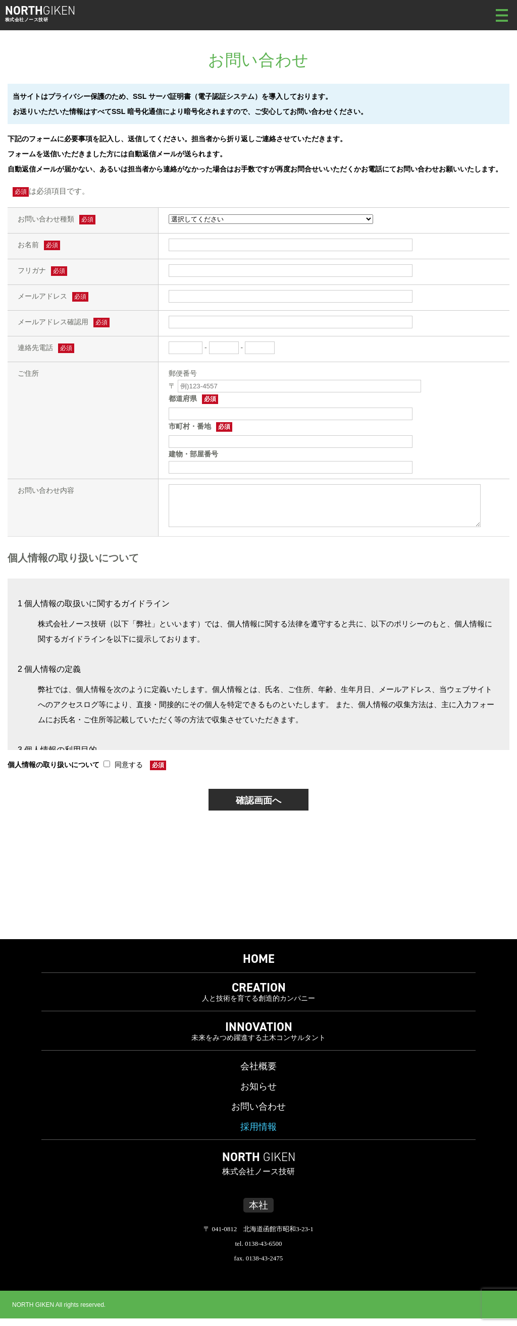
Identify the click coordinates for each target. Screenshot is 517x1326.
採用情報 (258, 1134)
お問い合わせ (258, 1114)
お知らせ (258, 1094)
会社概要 (258, 1074)
